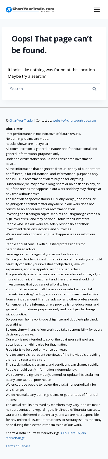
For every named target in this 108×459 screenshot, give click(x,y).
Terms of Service (18, 446)
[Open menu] (96, 9)
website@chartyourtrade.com (74, 120)
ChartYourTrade (21, 120)
